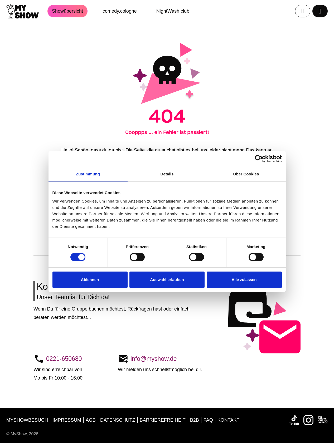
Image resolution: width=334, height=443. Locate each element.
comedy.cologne (120, 11)
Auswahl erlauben (167, 279)
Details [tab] (167, 174)
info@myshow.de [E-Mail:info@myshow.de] (153, 358)
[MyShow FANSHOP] (323, 420)
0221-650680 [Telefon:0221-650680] (64, 358)
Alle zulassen (243, 279)
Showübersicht (67, 11)
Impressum (66, 420)
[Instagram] (308, 420)
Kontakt (228, 420)
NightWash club (172, 11)
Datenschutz (117, 420)
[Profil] (302, 11)
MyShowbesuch (27, 420)
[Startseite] (26, 11)
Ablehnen (90, 279)
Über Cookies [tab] (246, 174)
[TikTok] (294, 420)
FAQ (208, 420)
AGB (91, 420)
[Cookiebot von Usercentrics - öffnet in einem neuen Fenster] (259, 159)
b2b (194, 420)
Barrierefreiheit (163, 420)
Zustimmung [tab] (88, 174)
